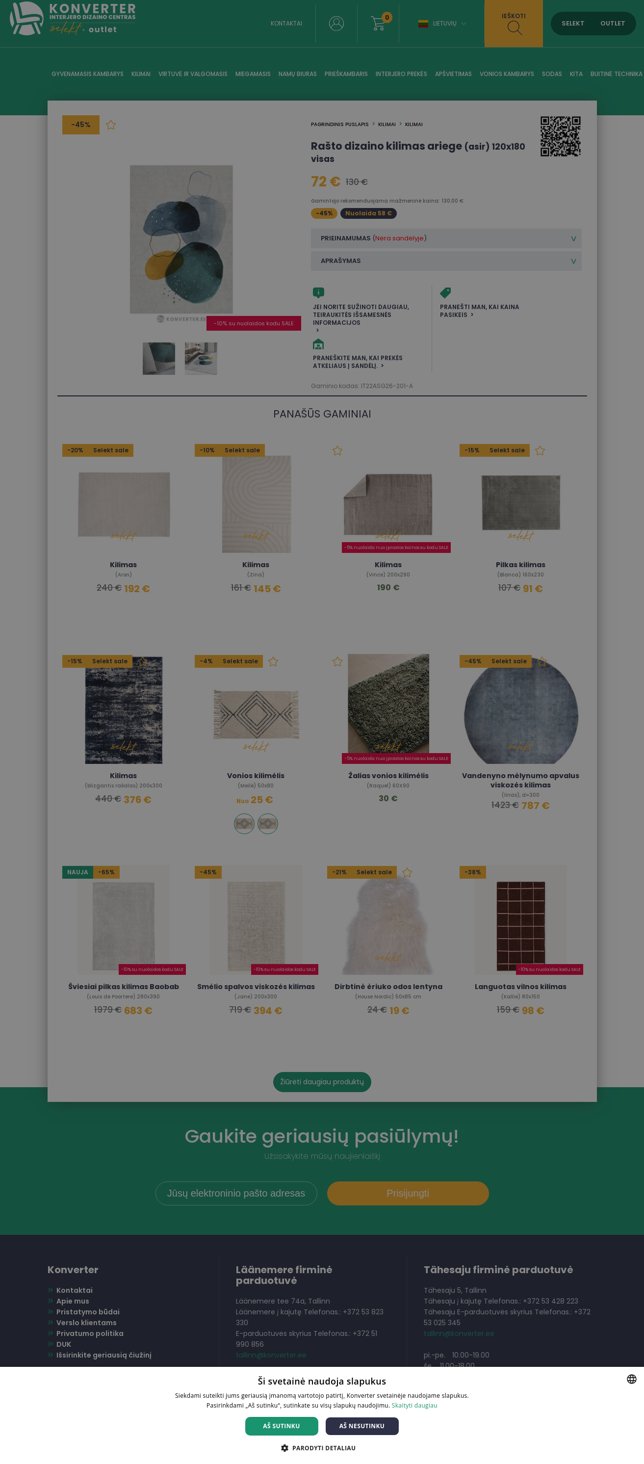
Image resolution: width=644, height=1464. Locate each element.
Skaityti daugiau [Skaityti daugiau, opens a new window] (415, 1405)
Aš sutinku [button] (281, 1426)
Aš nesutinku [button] (362, 1426)
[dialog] (322, 732)
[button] (322, 1447)
